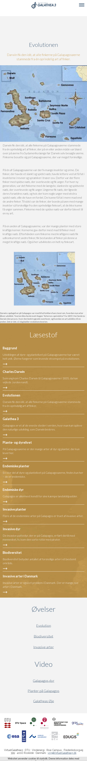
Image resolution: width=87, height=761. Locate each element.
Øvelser (44, 609)
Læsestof (43, 334)
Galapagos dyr (43, 680)
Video (61, 664)
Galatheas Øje (43, 701)
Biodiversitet (43, 636)
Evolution (43, 625)
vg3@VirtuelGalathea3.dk (62, 753)
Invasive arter (43, 647)
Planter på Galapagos (43, 690)
